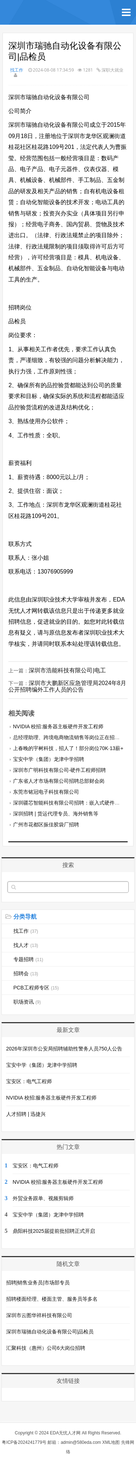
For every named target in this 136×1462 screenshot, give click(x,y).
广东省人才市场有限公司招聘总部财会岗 (58, 781)
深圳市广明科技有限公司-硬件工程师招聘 (59, 770)
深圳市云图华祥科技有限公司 (39, 1315)
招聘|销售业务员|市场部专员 (38, 1282)
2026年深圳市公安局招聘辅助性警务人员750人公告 (64, 1049)
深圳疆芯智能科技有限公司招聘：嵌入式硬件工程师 (71, 803)
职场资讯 (27, 1002)
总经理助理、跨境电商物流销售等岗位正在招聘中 (69, 737)
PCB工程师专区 (36, 988)
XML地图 (111, 1442)
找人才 (25, 945)
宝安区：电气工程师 (29, 1081)
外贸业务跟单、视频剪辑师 (43, 1198)
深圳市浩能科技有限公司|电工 (67, 670)
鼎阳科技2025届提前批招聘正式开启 (54, 1231)
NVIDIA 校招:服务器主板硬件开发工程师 (58, 726)
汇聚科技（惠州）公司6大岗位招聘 (45, 1348)
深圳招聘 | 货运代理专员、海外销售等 (55, 814)
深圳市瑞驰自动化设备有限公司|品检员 (50, 1332)
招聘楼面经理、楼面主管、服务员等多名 (52, 1299)
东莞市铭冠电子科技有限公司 (46, 792)
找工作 (16, 70)
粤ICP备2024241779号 (24, 1442)
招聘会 (25, 973)
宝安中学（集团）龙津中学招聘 (48, 759)
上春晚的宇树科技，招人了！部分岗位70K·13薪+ (68, 748)
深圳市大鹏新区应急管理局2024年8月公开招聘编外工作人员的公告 (67, 686)
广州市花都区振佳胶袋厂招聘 (46, 824)
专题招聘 (28, 959)
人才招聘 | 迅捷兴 (26, 1114)
